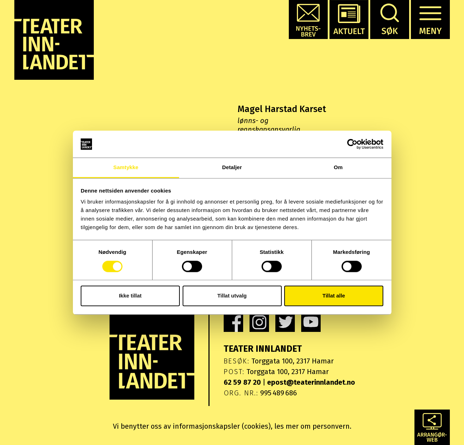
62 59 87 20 (242, 382)
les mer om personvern (312, 426)
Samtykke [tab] (125, 168)
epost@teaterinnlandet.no (311, 382)
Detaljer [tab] (232, 168)
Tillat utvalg (232, 296)
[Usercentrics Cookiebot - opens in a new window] (352, 144)
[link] (233, 322)
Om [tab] (338, 168)
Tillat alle (333, 296)
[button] (308, 19)
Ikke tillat (130, 296)
